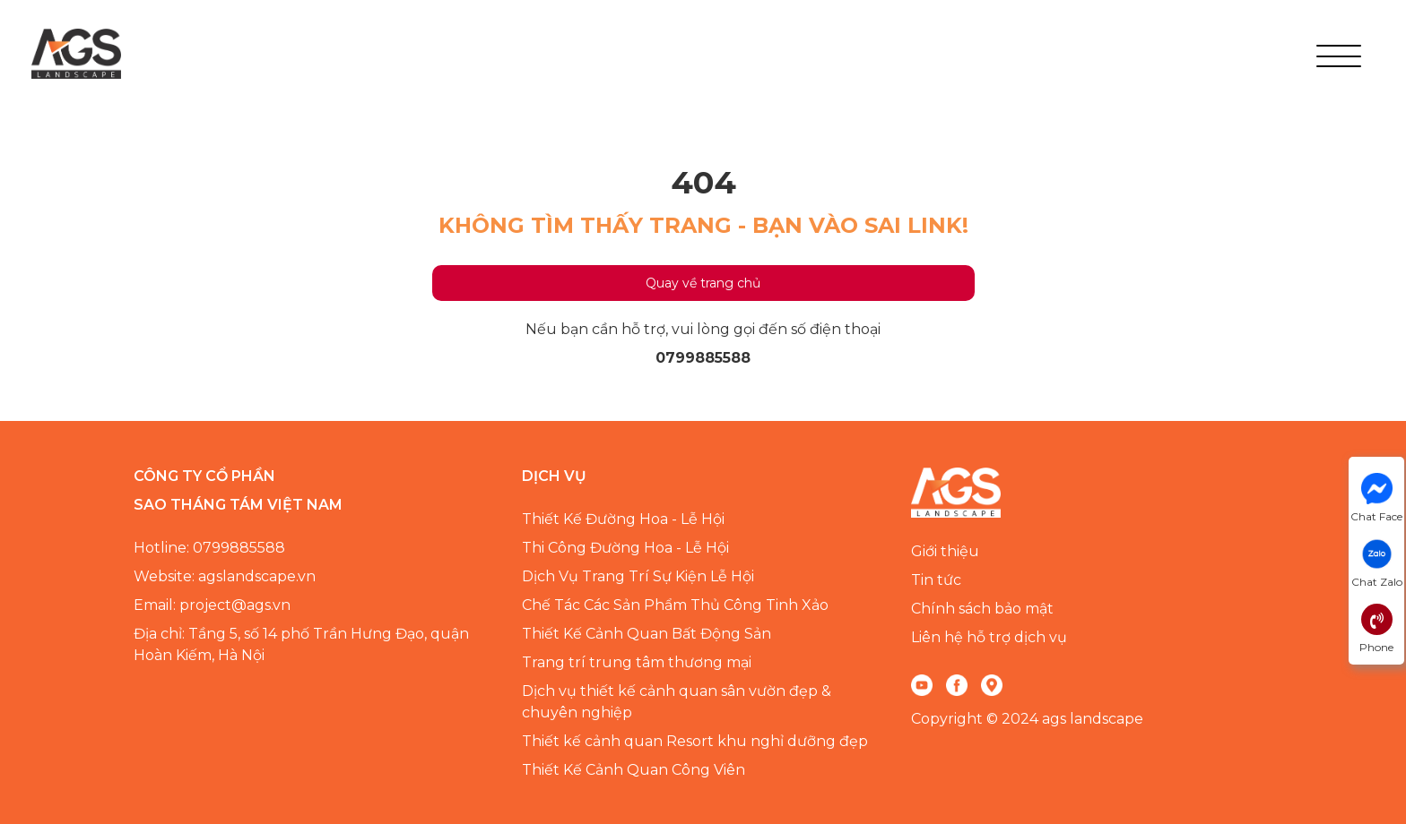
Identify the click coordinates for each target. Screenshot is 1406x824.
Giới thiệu (945, 551)
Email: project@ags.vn (212, 605)
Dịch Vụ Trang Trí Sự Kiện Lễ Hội (638, 576)
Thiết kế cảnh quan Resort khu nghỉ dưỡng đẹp (695, 741)
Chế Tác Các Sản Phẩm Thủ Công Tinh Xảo (675, 605)
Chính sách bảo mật (982, 608)
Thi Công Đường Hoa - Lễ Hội (625, 547)
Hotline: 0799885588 (209, 547)
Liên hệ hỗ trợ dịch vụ (989, 637)
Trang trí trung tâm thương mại (636, 662)
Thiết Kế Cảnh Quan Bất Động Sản (646, 633)
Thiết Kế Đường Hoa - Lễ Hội (623, 519)
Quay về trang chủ (703, 283)
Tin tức (936, 579)
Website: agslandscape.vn (225, 576)
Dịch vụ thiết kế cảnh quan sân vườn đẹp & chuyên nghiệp (676, 701)
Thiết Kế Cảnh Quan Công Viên (633, 769)
